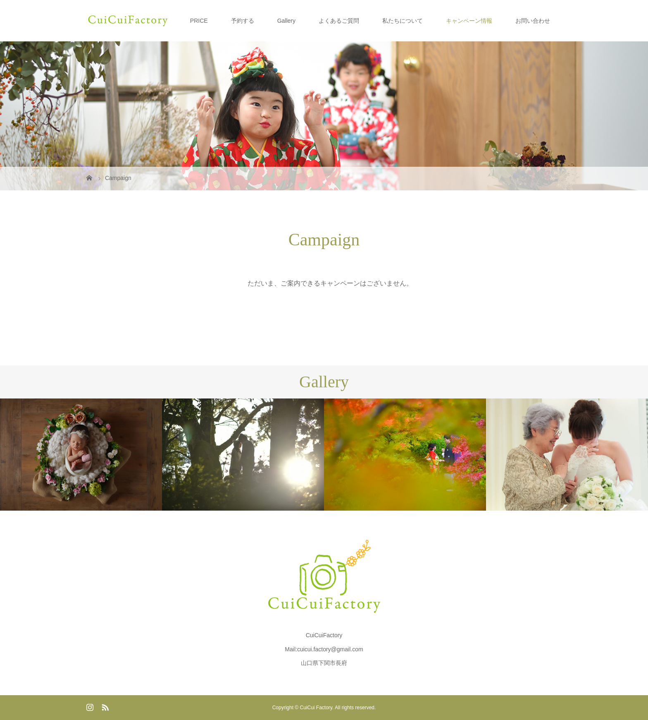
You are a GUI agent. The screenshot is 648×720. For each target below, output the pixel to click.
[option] (81, 454)
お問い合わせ (532, 20)
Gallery (286, 20)
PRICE (199, 20)
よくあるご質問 (339, 20)
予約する (242, 20)
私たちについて (402, 20)
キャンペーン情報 (469, 20)
